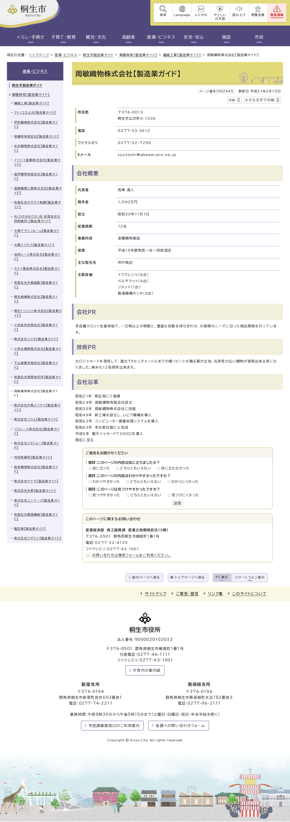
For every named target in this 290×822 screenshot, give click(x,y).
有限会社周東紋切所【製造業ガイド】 (37, 379)
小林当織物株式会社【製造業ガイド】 (37, 351)
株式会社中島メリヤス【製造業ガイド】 (37, 408)
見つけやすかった (107, 495)
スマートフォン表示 (250, 577)
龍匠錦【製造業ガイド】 (30, 528)
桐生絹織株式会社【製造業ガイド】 (36, 299)
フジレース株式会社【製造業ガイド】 (37, 431)
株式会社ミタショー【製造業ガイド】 (36, 446)
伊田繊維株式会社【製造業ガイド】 (36, 124)
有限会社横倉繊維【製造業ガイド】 (36, 517)
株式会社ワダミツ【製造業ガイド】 (37, 538)
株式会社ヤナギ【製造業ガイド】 (36, 481)
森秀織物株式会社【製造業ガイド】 (36, 469)
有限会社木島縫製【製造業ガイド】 (36, 285)
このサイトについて (249, 594)
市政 (259, 37)
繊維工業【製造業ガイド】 (182, 55)
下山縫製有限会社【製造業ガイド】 (36, 365)
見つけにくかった (185, 495)
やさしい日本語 (219, 16)
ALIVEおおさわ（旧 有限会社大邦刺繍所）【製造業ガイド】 (37, 219)
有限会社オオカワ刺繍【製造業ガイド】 (37, 205)
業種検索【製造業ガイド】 (138, 55)
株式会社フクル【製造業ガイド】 (36, 419)
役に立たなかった (175, 468)
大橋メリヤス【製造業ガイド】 (34, 244)
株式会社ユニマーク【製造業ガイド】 (37, 503)
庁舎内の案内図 (147, 670)
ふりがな (200, 14)
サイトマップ (155, 594)
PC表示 (222, 577)
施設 (226, 37)
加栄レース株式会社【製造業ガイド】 (37, 257)
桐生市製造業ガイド (98, 55)
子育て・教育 (63, 37)
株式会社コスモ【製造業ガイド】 (36, 339)
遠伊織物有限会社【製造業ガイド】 (36, 176)
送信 (177, 503)
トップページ (39, 55)
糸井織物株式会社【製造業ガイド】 (36, 148)
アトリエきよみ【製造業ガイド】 (35, 112)
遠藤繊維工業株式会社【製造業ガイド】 (38, 191)
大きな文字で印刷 (260, 100)
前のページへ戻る (146, 577)
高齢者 (129, 37)
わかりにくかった (185, 482)
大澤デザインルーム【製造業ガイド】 (36, 233)
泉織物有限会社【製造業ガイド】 (36, 136)
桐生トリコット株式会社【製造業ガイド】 (38, 313)
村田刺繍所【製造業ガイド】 (33, 457)
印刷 (232, 100)
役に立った (102, 468)
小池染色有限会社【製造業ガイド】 (36, 327)
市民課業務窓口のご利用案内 (114, 726)
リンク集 (215, 594)
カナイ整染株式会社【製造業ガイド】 (37, 271)
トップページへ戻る (190, 577)
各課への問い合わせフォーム (180, 726)
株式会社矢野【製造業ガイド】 (35, 490)
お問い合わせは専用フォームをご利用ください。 (131, 555)
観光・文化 (96, 37)
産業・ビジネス (161, 37)
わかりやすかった (107, 482)
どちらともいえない (137, 468)
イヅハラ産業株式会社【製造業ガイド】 (37, 162)
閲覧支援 (257, 14)
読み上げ (238, 14)
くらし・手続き (30, 37)
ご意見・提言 (187, 594)
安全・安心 (194, 37)
